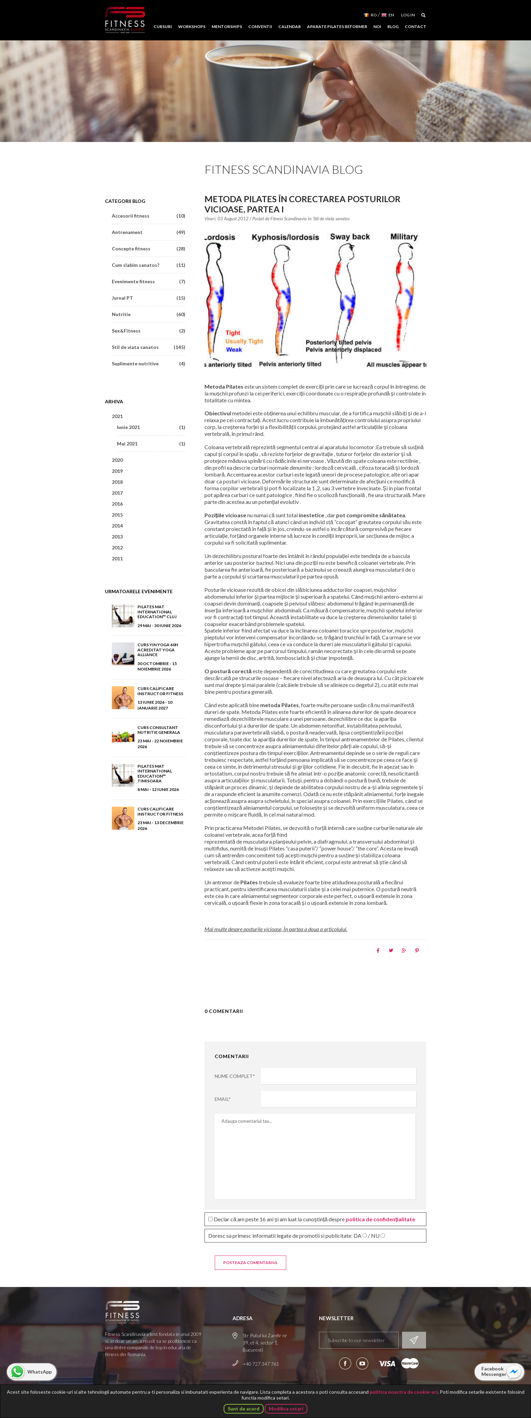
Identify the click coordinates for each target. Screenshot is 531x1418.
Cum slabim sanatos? (148, 265)
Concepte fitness (148, 248)
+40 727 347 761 (261, 1364)
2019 (117, 471)
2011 (117, 558)
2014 (117, 526)
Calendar (289, 26)
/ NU (374, 1236)
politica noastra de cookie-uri (404, 1392)
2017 (117, 493)
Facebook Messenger (493, 1371)
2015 (117, 515)
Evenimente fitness (148, 281)
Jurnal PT (148, 298)
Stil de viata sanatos (331, 218)
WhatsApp (39, 1372)
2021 (117, 416)
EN (391, 14)
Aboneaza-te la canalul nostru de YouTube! (362, 1363)
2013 (117, 536)
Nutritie (148, 314)
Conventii (260, 26)
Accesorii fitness (148, 216)
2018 (117, 482)
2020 (117, 460)
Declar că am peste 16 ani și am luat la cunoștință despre (311, 1219)
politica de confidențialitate (380, 1219)
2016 (117, 504)
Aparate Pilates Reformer (337, 26)
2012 (117, 547)
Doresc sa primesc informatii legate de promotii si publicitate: (296, 1235)
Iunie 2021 (151, 427)
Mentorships (227, 26)
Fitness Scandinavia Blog (283, 169)
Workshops (191, 26)
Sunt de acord (244, 1409)
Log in (408, 14)
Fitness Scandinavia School (125, 20)
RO (374, 14)
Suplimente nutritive (148, 363)
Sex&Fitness (148, 331)
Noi (377, 26)
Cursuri (163, 26)
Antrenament (148, 232)
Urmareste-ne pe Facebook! (345, 1363)
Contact (415, 26)
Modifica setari (286, 1409)
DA (357, 1236)
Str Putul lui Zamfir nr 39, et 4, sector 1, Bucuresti (265, 1342)
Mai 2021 (151, 443)
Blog (393, 26)
